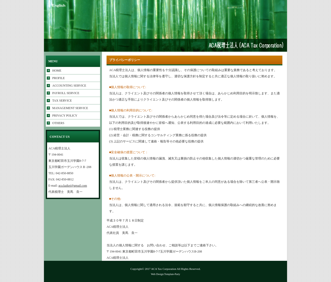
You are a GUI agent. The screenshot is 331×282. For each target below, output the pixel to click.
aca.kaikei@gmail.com (72, 185)
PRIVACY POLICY (64, 115)
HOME (56, 70)
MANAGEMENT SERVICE (70, 108)
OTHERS (58, 123)
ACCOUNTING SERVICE (69, 85)
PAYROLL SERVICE (65, 93)
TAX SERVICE (62, 100)
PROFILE (58, 78)
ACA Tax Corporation (163, 268)
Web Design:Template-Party (165, 274)
